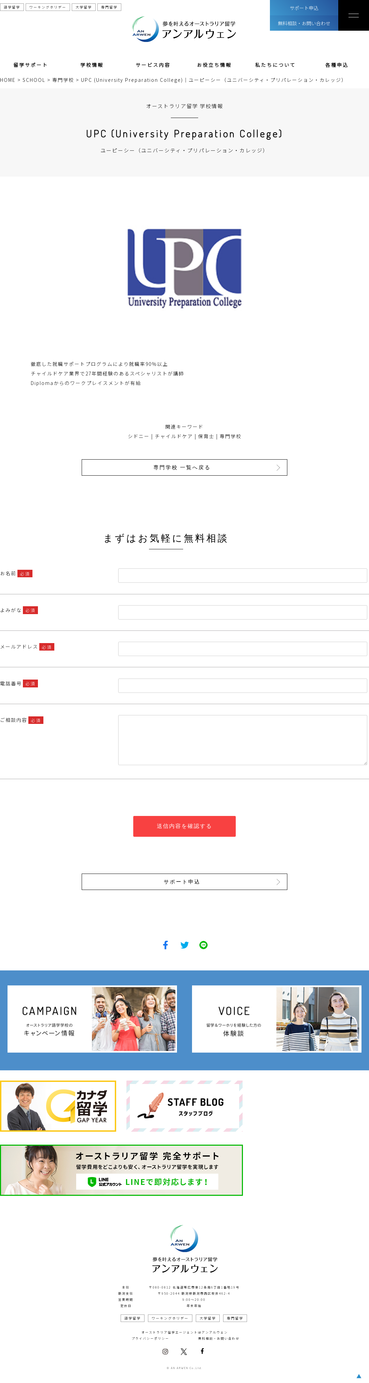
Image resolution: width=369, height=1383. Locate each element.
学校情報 (92, 64)
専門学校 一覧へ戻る (182, 467)
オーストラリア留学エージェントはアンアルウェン (184, 1332)
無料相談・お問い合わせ (304, 23)
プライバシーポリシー (150, 1338)
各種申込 (336, 64)
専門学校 (231, 436)
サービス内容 (153, 64)
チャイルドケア (174, 436)
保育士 (206, 436)
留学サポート (30, 64)
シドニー (139, 436)
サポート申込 (304, 7)
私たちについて (275, 64)
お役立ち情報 (214, 64)
